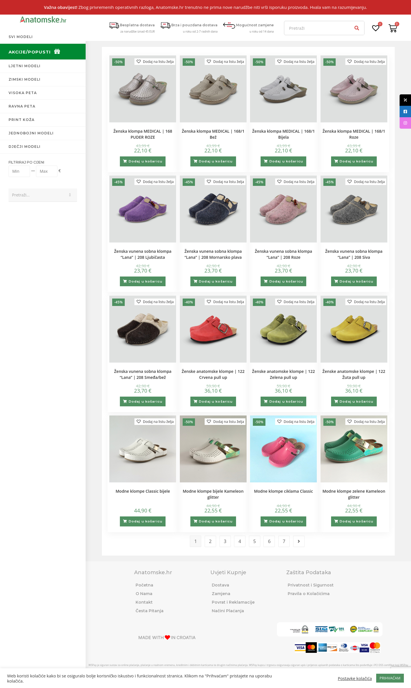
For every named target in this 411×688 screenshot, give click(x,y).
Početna (144, 584)
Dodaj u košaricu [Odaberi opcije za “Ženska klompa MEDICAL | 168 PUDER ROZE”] (145, 161)
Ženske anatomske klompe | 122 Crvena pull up (213, 374)
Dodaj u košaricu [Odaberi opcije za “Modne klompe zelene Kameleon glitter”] (356, 521)
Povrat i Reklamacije (233, 602)
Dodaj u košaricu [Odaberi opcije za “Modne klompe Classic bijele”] (145, 521)
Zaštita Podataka (308, 572)
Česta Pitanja (150, 610)
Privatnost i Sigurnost (311, 584)
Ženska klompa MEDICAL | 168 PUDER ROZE (142, 134)
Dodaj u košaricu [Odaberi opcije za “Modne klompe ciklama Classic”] (286, 521)
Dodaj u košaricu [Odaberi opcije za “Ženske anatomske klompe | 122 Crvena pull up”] (216, 401)
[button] (153, 61)
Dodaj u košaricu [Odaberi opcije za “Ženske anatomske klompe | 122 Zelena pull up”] (286, 401)
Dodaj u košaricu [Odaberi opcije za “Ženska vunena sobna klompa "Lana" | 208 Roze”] (286, 281)
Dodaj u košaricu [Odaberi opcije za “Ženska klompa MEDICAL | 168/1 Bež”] (216, 161)
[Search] (357, 28)
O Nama (144, 593)
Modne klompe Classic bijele (143, 491)
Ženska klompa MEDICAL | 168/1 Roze (354, 134)
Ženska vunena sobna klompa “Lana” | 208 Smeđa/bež (143, 374)
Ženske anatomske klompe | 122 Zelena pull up (283, 374)
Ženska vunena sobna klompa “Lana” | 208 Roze (283, 254)
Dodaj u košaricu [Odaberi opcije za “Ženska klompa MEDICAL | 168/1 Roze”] (356, 161)
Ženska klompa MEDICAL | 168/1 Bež (213, 134)
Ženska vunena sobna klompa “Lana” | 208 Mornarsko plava (213, 254)
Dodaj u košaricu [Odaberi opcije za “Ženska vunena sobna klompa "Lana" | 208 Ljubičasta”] (145, 281)
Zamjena (221, 593)
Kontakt (144, 602)
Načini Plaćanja (228, 610)
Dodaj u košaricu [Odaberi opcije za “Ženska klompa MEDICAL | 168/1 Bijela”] (286, 161)
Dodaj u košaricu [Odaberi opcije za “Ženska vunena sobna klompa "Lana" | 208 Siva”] (356, 281)
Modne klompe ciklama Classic (283, 491)
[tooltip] (405, 100)
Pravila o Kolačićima (309, 593)
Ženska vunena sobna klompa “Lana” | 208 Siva (353, 254)
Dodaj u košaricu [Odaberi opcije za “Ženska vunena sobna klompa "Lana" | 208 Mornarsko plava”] (216, 281)
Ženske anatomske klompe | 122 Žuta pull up (354, 374)
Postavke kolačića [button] (355, 678)
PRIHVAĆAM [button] (390, 678)
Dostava (220, 584)
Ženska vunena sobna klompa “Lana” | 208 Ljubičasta (143, 254)
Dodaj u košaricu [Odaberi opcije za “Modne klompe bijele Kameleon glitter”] (216, 521)
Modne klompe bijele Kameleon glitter (213, 494)
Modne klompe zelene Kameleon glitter (354, 494)
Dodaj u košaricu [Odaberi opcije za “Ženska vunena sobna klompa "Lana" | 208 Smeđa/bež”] (145, 401)
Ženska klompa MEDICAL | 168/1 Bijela (283, 134)
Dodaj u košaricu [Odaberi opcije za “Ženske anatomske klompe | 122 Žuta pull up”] (356, 401)
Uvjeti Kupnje (228, 572)
